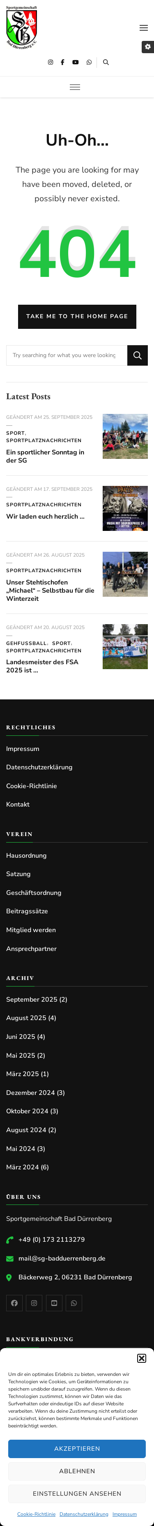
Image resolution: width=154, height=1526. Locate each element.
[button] (142, 1358)
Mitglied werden (31, 930)
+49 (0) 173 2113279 (51, 1239)
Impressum (125, 1514)
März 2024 (22, 1167)
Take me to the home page (77, 316)
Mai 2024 (20, 1148)
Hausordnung (26, 855)
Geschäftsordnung (34, 892)
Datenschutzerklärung (84, 1514)
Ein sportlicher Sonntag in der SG (45, 456)
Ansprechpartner (31, 948)
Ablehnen (77, 1471)
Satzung (18, 874)
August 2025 (26, 1018)
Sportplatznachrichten (44, 440)
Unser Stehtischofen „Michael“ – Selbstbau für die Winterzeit (50, 590)
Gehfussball (26, 643)
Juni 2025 (20, 1036)
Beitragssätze (27, 911)
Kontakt (18, 804)
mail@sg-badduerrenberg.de (62, 1258)
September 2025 (31, 999)
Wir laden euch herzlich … (45, 516)
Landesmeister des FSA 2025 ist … (42, 666)
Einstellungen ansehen (77, 1494)
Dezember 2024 (30, 1092)
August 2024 (26, 1130)
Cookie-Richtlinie (36, 1514)
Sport (15, 433)
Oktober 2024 (27, 1111)
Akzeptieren (77, 1449)
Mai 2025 (20, 1055)
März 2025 (22, 1074)
